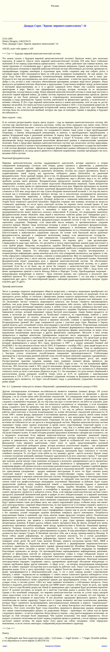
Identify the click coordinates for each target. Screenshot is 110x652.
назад (5, 646)
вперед (104, 646)
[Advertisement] (55, 13)
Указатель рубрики (52, 646)
